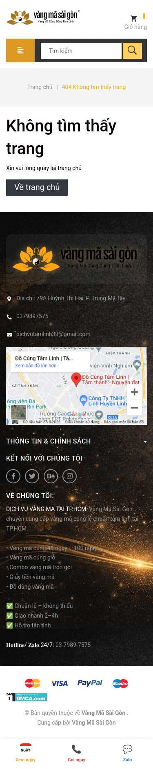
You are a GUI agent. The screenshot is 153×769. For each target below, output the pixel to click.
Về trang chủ (37, 187)
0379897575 (32, 316)
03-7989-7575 (73, 645)
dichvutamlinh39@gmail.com (53, 334)
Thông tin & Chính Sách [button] (76, 441)
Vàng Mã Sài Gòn (93, 722)
